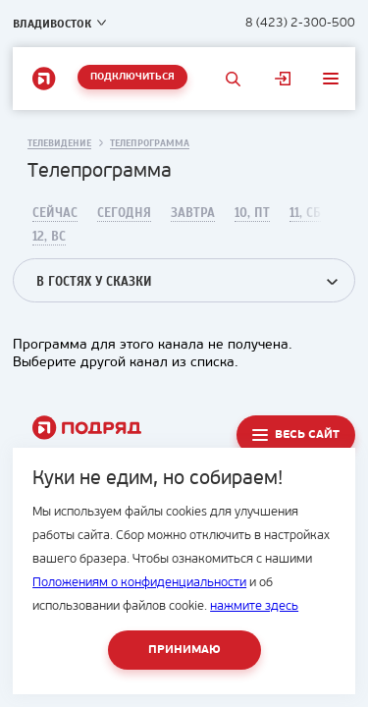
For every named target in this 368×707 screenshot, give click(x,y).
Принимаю (184, 650)
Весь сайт (307, 435)
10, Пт (252, 213)
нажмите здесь (254, 606)
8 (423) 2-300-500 (300, 23)
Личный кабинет (283, 78)
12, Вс (49, 237)
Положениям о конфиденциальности (139, 582)
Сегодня (124, 213)
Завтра (193, 213)
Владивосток (52, 23)
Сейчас (55, 213)
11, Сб (305, 213)
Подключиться (132, 77)
